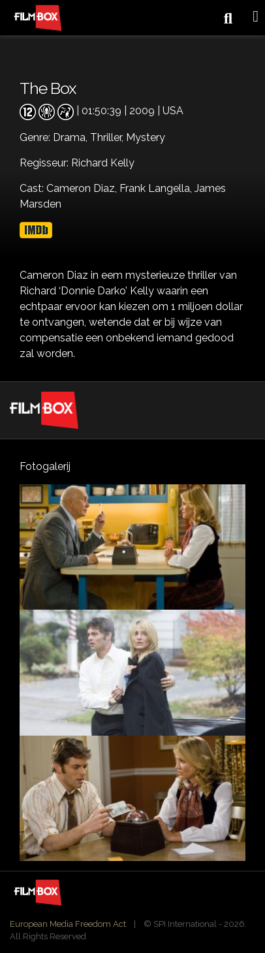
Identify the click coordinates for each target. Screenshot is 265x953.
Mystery (145, 137)
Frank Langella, (157, 188)
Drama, (71, 137)
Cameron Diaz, (82, 188)
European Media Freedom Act (68, 924)
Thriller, (108, 137)
